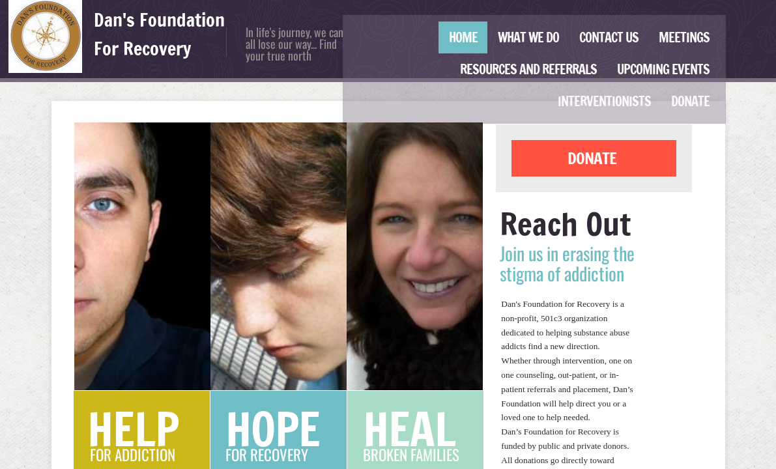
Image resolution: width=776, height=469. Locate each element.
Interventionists (604, 101)
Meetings (684, 37)
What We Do (528, 37)
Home (463, 37)
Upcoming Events (663, 69)
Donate (690, 101)
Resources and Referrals (528, 69)
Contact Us (609, 37)
